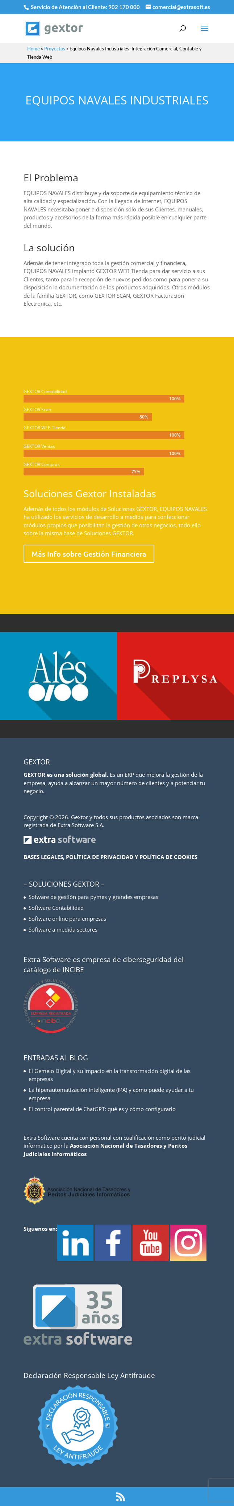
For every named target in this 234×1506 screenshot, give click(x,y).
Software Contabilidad (56, 907)
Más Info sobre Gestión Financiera (89, 553)
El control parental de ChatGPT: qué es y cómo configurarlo (102, 1109)
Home (33, 48)
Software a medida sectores (63, 929)
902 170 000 (124, 7)
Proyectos (54, 48)
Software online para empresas (67, 918)
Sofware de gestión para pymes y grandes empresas (93, 896)
